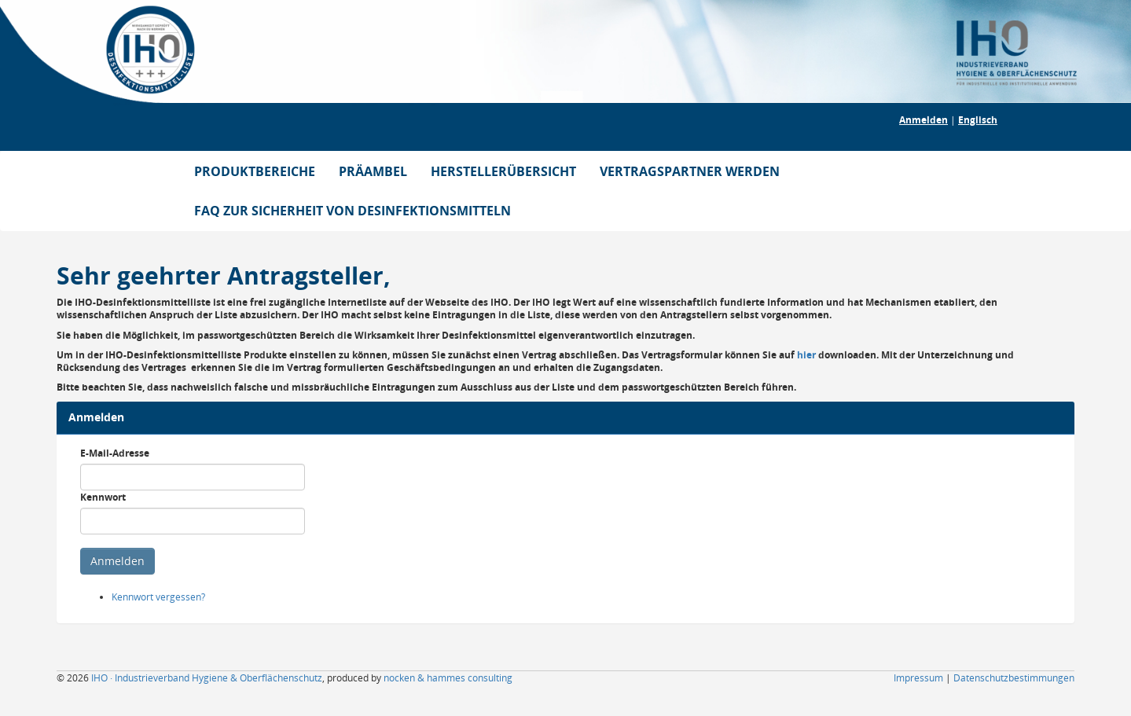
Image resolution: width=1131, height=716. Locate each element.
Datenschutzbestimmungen (1013, 678)
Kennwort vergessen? (158, 597)
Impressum (918, 678)
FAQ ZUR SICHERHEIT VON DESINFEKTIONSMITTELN (352, 210)
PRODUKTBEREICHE (254, 171)
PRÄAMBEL (373, 171)
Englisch (977, 120)
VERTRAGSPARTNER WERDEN (690, 171)
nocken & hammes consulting (448, 678)
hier (806, 355)
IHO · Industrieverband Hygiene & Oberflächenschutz (206, 678)
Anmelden (923, 120)
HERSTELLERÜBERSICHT (503, 171)
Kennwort (103, 497)
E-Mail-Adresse (114, 453)
